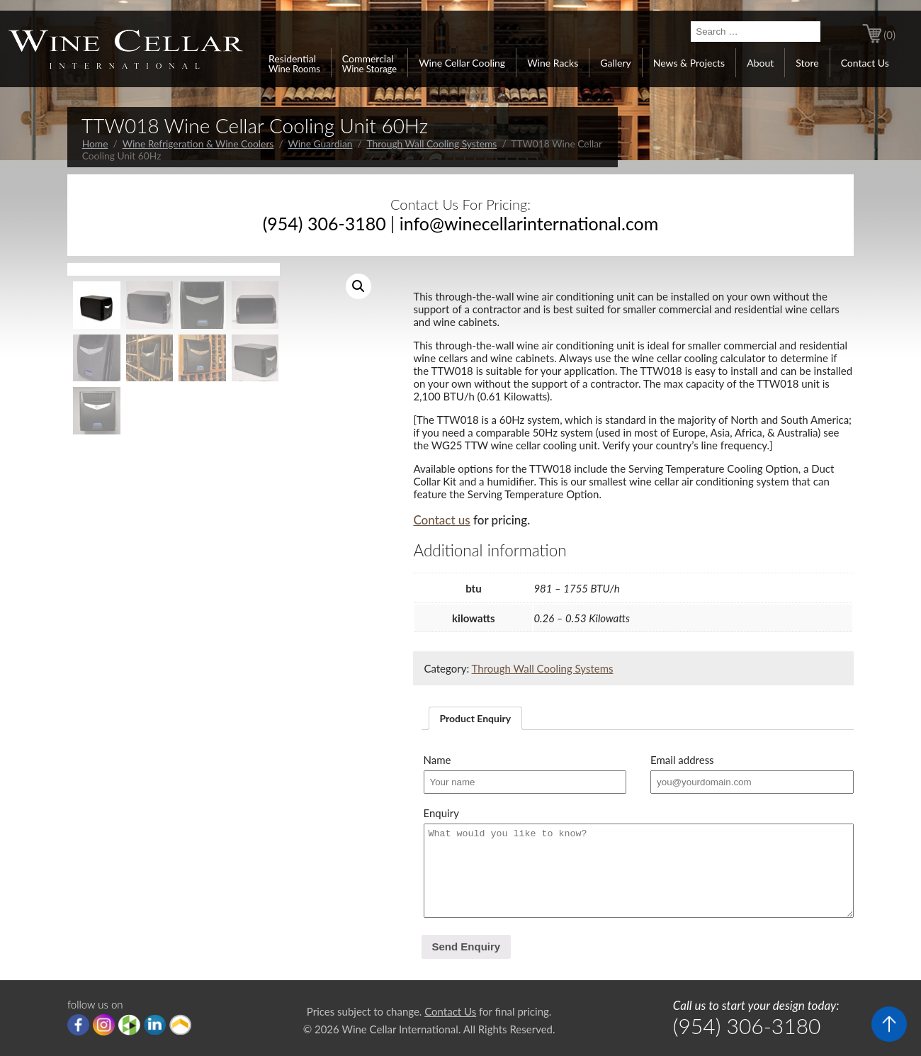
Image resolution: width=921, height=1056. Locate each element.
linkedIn (155, 1024)
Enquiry (441, 813)
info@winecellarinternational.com (529, 223)
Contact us (441, 519)
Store (807, 63)
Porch (180, 1024)
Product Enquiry (476, 718)
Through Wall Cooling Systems (431, 143)
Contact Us (865, 63)
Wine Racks (552, 63)
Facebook (78, 1024)
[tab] (476, 718)
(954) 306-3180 (324, 223)
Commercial (369, 63)
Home (95, 143)
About (760, 63)
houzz (129, 1024)
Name (437, 759)
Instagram (104, 1024)
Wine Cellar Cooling (462, 63)
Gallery (615, 63)
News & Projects (689, 63)
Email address (682, 759)
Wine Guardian (320, 143)
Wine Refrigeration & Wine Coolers (198, 143)
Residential (294, 63)
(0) (889, 34)
